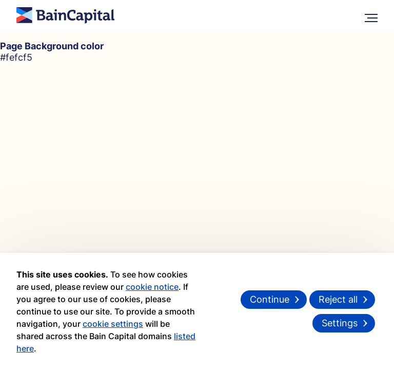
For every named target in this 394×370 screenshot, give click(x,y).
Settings (340, 323)
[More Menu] (371, 15)
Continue (269, 299)
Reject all (338, 299)
